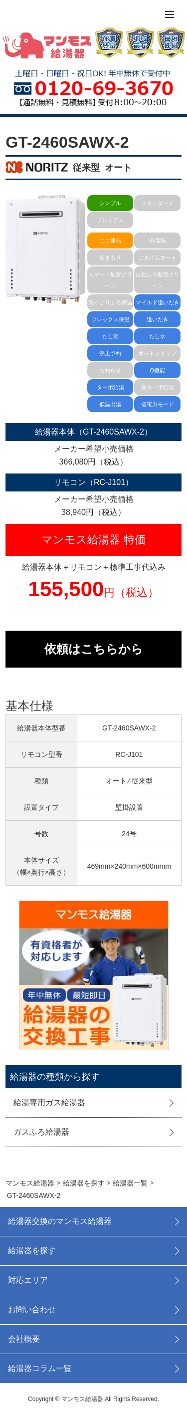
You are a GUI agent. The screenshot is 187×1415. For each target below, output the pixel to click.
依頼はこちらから (93, 649)
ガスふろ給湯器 (41, 1132)
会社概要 (24, 1339)
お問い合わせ (32, 1309)
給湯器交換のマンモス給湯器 (60, 1221)
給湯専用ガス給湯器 (49, 1102)
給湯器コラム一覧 (40, 1368)
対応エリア (28, 1280)
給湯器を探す (32, 1250)
